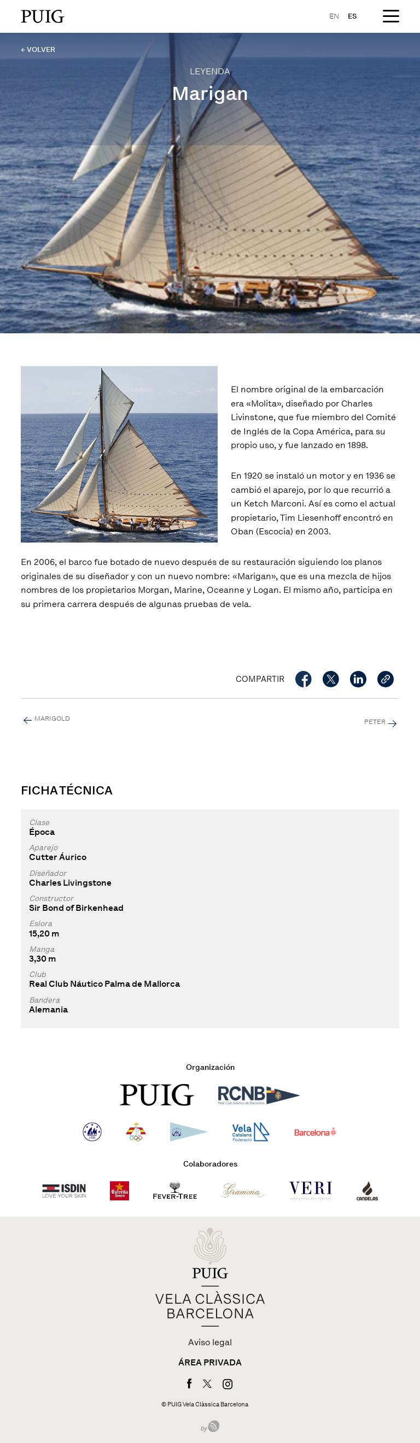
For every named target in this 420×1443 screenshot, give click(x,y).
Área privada (210, 1363)
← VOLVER (38, 49)
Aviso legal (210, 1342)
